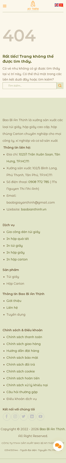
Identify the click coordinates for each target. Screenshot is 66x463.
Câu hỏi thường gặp (22, 392)
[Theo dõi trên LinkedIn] (32, 417)
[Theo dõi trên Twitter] (24, 417)
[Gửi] (60, 85)
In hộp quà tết (17, 239)
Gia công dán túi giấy (23, 232)
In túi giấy (14, 246)
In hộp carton (17, 259)
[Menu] (5, 6)
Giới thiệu (13, 301)
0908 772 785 (38, 182)
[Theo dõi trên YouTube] (40, 417)
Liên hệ (12, 308)
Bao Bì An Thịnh (52, 429)
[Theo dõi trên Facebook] (7, 417)
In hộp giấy (15, 252)
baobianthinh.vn (34, 209)
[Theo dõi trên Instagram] (15, 417)
